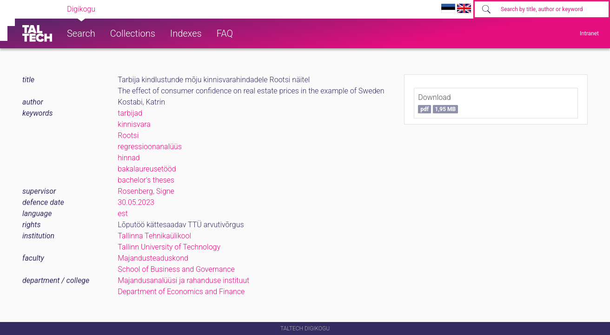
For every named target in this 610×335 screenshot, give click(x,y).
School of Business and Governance (176, 269)
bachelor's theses (146, 180)
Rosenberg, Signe (146, 191)
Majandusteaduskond (153, 258)
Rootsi (128, 135)
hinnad (128, 157)
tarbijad (130, 113)
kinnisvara (134, 124)
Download (438, 103)
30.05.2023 (136, 202)
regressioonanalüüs (150, 146)
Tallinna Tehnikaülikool (154, 235)
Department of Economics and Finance (181, 291)
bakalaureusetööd (147, 168)
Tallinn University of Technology (169, 247)
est (123, 213)
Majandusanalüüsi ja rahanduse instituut (183, 280)
